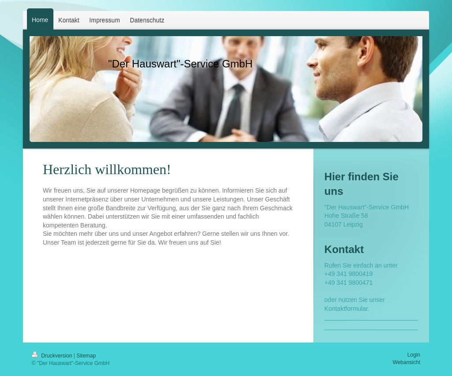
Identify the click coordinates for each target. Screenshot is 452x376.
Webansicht (406, 362)
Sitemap (86, 356)
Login (413, 355)
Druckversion (53, 356)
